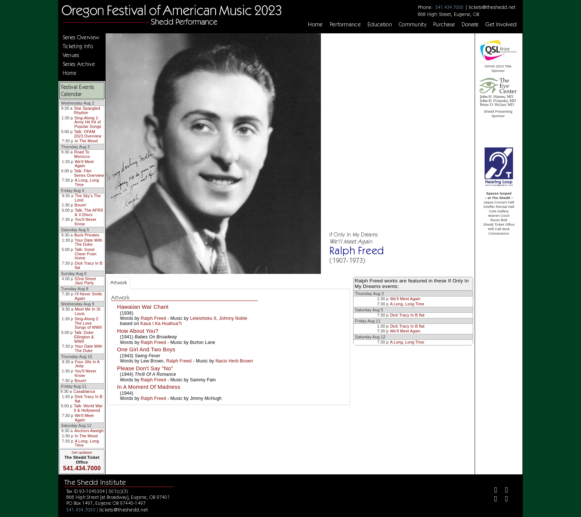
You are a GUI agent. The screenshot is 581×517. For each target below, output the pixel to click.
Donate (470, 24)
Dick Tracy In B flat (89, 265)
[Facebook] (492, 491)
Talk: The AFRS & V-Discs (89, 212)
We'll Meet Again (84, 163)
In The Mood (86, 141)
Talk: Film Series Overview (89, 173)
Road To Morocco (82, 154)
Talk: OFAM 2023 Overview (88, 133)
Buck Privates (86, 235)
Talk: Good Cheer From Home (85, 253)
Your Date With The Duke (88, 242)
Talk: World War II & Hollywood (88, 408)
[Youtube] (503, 500)
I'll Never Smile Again (88, 296)
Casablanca (84, 391)
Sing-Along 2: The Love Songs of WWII (88, 323)
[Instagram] (492, 500)
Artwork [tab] (118, 282)
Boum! (80, 205)
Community (412, 24)
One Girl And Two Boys (146, 349)
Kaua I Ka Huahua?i (161, 323)
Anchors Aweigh (88, 430)
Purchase (444, 24)
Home (315, 24)
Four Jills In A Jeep (87, 363)
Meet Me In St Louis (87, 311)
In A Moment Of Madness (148, 387)
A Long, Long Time (87, 182)
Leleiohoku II (203, 318)
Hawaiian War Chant (143, 307)
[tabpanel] (228, 347)
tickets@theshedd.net (492, 7)
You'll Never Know (86, 221)
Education (380, 24)
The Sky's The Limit (88, 197)
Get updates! (82, 452)
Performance (345, 24)
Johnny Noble (233, 318)
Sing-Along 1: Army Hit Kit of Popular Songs (88, 122)
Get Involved (501, 24)
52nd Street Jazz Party (85, 280)
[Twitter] (503, 491)
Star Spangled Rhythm (87, 110)
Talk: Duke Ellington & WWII (84, 336)
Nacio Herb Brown (234, 361)
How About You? (138, 331)
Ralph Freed (153, 318)
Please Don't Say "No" (145, 368)
